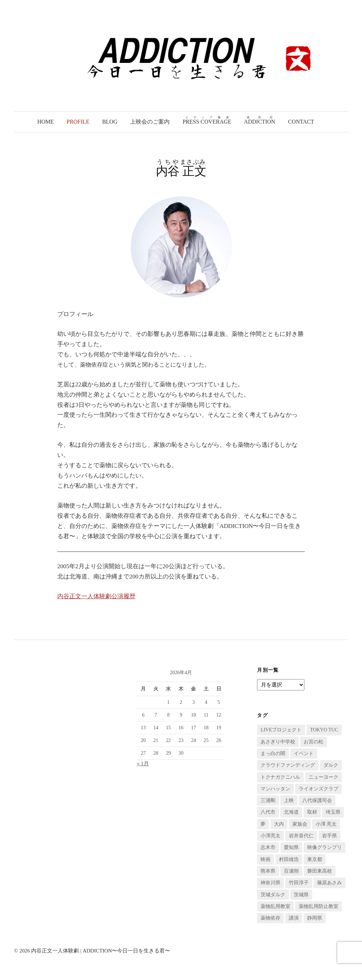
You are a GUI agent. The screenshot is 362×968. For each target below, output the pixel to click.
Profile (77, 122)
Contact (301, 122)
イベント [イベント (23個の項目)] (304, 753)
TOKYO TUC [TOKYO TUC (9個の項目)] (324, 729)
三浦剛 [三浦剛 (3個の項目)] (268, 800)
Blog (109, 122)
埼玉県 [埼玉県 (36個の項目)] (333, 812)
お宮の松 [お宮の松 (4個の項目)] (313, 741)
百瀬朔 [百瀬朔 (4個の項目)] (291, 871)
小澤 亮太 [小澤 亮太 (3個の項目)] (326, 824)
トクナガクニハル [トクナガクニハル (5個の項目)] (280, 777)
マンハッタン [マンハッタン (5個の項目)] (275, 788)
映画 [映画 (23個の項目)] (265, 859)
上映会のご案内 (150, 122)
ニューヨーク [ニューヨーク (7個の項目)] (323, 777)
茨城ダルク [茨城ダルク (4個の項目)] (273, 894)
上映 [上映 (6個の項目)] (289, 800)
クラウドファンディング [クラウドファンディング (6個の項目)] (288, 765)
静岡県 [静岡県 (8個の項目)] (314, 918)
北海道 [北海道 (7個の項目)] (291, 812)
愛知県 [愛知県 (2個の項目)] (291, 847)
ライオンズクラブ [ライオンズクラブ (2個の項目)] (318, 788)
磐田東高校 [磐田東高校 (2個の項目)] (319, 871)
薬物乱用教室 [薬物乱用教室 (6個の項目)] (275, 906)
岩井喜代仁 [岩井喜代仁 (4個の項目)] (301, 835)
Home (45, 122)
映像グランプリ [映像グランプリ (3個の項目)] (324, 847)
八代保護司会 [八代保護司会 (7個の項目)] (317, 800)
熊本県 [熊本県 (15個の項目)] (268, 871)
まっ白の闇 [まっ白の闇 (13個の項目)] (273, 753)
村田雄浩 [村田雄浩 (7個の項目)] (289, 859)
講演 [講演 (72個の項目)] (294, 918)
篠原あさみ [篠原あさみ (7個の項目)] (329, 882)
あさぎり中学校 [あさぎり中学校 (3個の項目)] (278, 741)
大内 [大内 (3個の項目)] (279, 824)
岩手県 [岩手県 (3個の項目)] (329, 835)
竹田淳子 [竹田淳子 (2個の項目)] (299, 882)
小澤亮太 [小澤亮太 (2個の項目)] (270, 835)
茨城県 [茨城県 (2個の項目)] (301, 894)
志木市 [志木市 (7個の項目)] (268, 847)
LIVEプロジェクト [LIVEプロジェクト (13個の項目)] (281, 729)
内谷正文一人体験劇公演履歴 (96, 596)
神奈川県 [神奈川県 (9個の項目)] (270, 882)
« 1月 (143, 763)
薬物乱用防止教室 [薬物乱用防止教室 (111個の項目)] (318, 906)
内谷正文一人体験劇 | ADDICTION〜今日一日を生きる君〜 (100, 951)
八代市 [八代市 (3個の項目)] (268, 812)
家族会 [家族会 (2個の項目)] (299, 824)
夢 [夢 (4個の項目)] (263, 824)
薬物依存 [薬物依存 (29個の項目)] (270, 918)
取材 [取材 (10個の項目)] (312, 812)
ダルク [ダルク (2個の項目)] (330, 765)
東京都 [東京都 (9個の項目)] (314, 859)
